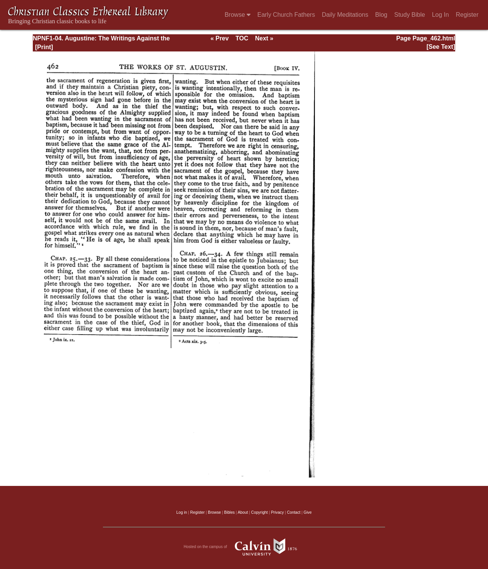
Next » (264, 38)
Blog (381, 14)
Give (307, 512)
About (243, 512)
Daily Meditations (345, 14)
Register (467, 14)
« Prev (219, 38)
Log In (440, 14)
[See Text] (441, 46)
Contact (293, 512)
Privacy (277, 512)
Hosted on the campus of (244, 547)
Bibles (229, 512)
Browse (237, 14)
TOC (242, 38)
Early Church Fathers (286, 14)
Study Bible (409, 14)
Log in (182, 512)
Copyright (259, 512)
